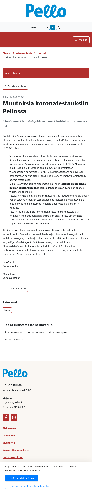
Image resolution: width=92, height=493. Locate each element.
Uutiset (41, 53)
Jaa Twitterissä (36, 332)
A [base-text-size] (53, 27)
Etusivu (7, 53)
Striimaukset (10, 428)
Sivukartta (9, 442)
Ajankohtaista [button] (46, 73)
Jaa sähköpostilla (14, 339)
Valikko (81, 39)
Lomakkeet (9, 435)
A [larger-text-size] (58, 27)
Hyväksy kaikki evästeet (22, 478)
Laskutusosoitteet (13, 457)
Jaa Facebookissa (13, 332)
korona (7, 310)
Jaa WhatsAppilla (58, 332)
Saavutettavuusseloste (16, 450)
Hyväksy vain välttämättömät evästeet (30, 486)
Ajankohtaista (24, 53)
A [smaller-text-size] (47, 27)
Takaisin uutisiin (15, 86)
